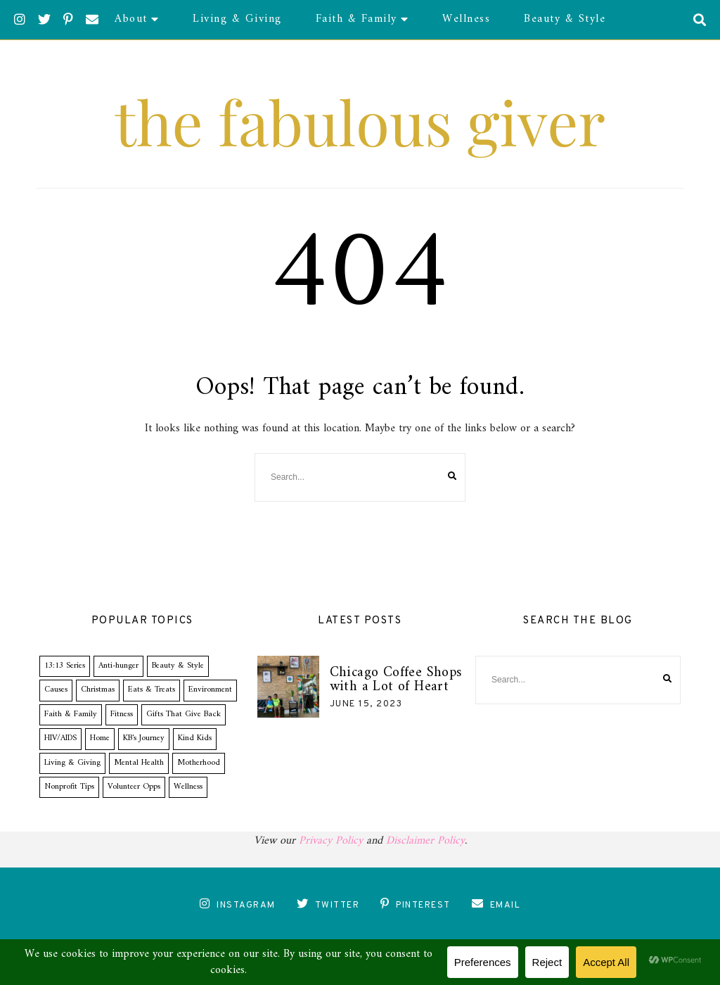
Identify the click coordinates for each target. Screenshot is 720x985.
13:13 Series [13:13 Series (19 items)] (64, 666)
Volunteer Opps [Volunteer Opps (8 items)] (134, 787)
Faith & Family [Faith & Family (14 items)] (70, 714)
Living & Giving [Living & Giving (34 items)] (72, 763)
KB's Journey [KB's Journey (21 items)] (144, 738)
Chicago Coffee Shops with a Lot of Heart (396, 680)
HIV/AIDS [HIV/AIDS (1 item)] (60, 738)
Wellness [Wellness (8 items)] (188, 787)
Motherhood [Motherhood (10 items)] (198, 763)
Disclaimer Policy (425, 841)
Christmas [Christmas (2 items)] (98, 689)
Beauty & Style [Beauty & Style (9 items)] (178, 666)
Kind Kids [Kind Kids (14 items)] (195, 738)
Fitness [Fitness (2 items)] (121, 714)
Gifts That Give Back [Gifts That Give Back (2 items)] (183, 714)
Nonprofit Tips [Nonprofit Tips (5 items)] (69, 787)
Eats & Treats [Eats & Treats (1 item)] (151, 689)
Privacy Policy (331, 841)
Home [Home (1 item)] (100, 738)
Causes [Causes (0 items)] (56, 689)
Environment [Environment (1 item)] (210, 689)
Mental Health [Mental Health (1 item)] (139, 763)
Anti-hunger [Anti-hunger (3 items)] (118, 666)
